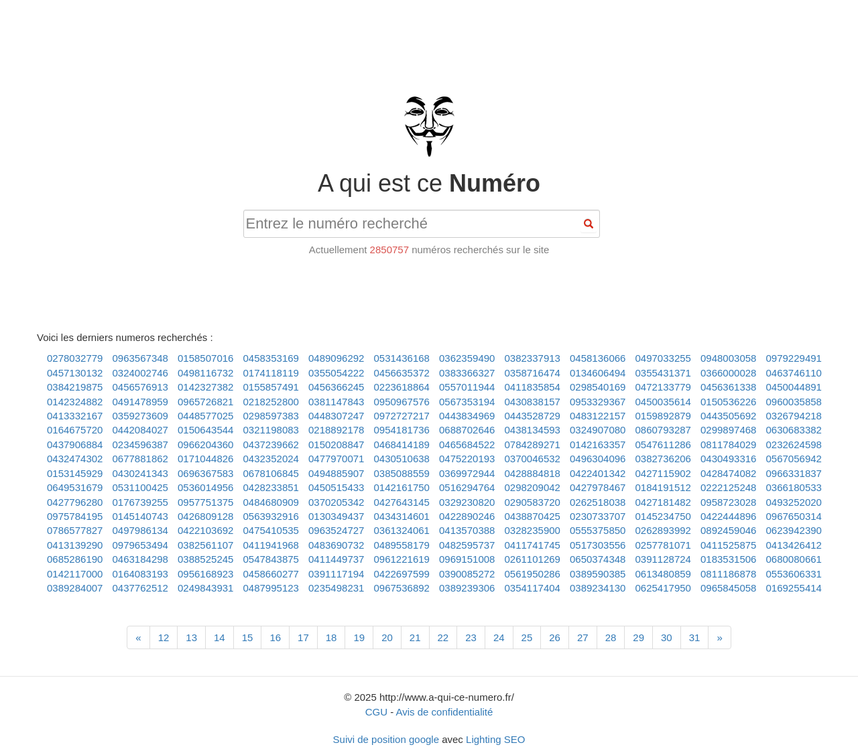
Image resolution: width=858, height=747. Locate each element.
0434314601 (402, 516)
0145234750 (663, 516)
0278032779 (75, 358)
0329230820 (467, 502)
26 (554, 637)
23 (471, 637)
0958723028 (728, 502)
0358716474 (532, 373)
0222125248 (728, 487)
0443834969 (467, 415)
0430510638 (402, 458)
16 (275, 637)
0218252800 (271, 401)
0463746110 (794, 373)
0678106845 (271, 473)
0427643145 (402, 502)
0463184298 (140, 559)
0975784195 (75, 516)
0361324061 (402, 530)
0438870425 (532, 516)
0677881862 (140, 458)
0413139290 (75, 545)
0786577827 (75, 530)
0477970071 (336, 458)
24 (499, 637)
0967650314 (794, 516)
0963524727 (336, 530)
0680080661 (794, 559)
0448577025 (205, 415)
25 (527, 637)
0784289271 (532, 444)
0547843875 (271, 559)
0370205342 (336, 502)
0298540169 (597, 387)
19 (359, 637)
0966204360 (205, 444)
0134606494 (597, 373)
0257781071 (663, 545)
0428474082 (728, 473)
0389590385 (597, 574)
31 (694, 637)
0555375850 (597, 530)
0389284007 (75, 588)
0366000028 (728, 373)
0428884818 (532, 473)
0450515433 (336, 487)
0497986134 (140, 530)
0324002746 (140, 373)
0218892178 (336, 429)
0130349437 (336, 516)
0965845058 (728, 588)
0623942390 (794, 530)
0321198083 (271, 429)
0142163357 (597, 444)
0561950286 (532, 574)
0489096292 (336, 358)
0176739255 (140, 502)
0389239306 (467, 588)
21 (415, 637)
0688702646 (467, 429)
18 (331, 637)
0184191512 (663, 487)
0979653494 (140, 545)
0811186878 (728, 574)
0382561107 (205, 545)
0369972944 (467, 473)
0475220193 (467, 458)
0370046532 (532, 458)
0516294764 (467, 487)
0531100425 (140, 487)
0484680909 (271, 502)
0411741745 (532, 545)
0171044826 (205, 458)
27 (583, 637)
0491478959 (140, 401)
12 (164, 637)
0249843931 (205, 588)
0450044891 (794, 387)
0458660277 (271, 574)
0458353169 (271, 358)
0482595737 (467, 545)
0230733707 (597, 516)
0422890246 (467, 516)
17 (303, 637)
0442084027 (140, 429)
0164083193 (140, 574)
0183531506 (728, 559)
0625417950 (663, 588)
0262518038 (597, 502)
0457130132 (75, 373)
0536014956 (205, 487)
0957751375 (205, 502)
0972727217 (402, 415)
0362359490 (467, 358)
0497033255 (663, 358)
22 (443, 637)
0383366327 (467, 373)
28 (611, 637)
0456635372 (402, 373)
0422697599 (402, 574)
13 (191, 637)
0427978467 (597, 487)
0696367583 (205, 473)
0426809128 (205, 516)
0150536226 (728, 401)
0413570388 (467, 530)
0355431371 (663, 373)
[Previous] (138, 637)
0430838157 (532, 401)
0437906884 (75, 444)
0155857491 (271, 387)
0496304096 (597, 458)
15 (247, 637)
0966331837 (794, 473)
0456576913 (140, 387)
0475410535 (271, 530)
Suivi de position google (386, 739)
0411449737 (336, 559)
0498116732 (205, 373)
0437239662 (271, 444)
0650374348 (597, 559)
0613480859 (663, 574)
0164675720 (75, 429)
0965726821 (205, 401)
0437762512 (140, 588)
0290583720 (532, 502)
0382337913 (532, 358)
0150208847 (336, 444)
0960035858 (794, 401)
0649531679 (75, 487)
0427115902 (663, 473)
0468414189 (402, 444)
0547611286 (663, 444)
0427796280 (75, 502)
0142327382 (205, 387)
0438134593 (532, 429)
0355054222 (336, 373)
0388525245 (205, 559)
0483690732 (336, 545)
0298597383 (271, 415)
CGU (376, 712)
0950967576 (402, 401)
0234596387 (140, 444)
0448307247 (336, 415)
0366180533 (794, 487)
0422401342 (597, 473)
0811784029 (728, 444)
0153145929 (75, 473)
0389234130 (597, 588)
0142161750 (402, 487)
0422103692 (205, 530)
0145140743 (140, 516)
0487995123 (271, 588)
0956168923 (205, 574)
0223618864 (402, 387)
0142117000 (75, 574)
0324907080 (597, 429)
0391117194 (336, 574)
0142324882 (75, 401)
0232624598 (794, 444)
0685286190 (75, 559)
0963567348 (140, 358)
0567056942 (794, 458)
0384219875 (75, 387)
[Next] (719, 637)
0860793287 (663, 429)
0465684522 (467, 444)
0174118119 (271, 373)
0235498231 (336, 588)
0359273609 (140, 415)
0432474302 (75, 458)
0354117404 (532, 588)
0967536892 (402, 588)
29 (638, 637)
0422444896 (728, 516)
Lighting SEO (495, 739)
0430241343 (140, 473)
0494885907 (336, 473)
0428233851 (271, 487)
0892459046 (728, 530)
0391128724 (663, 559)
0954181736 (402, 429)
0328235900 (532, 530)
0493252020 (794, 502)
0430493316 (728, 458)
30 (666, 637)
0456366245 (336, 387)
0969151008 (467, 559)
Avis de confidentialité (444, 712)
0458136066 (597, 358)
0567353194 (467, 401)
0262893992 (663, 530)
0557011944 (467, 387)
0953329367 (597, 401)
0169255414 (794, 588)
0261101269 (532, 559)
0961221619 (402, 559)
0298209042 (532, 487)
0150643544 (205, 429)
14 (219, 637)
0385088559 (402, 473)
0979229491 (794, 358)
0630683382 (794, 429)
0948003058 (728, 358)
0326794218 (794, 415)
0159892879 (663, 415)
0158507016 (205, 358)
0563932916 (271, 516)
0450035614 (663, 401)
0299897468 (728, 429)
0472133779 (663, 387)
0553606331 (794, 574)
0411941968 (271, 545)
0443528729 (532, 415)
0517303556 (597, 545)
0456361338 (728, 387)
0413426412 (794, 545)
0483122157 (597, 415)
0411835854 (532, 387)
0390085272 (467, 574)
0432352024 (271, 458)
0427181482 (663, 502)
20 (387, 637)
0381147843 (336, 401)
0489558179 (402, 545)
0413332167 (75, 415)
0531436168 (402, 358)
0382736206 (663, 458)
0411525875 (728, 545)
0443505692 (728, 415)
